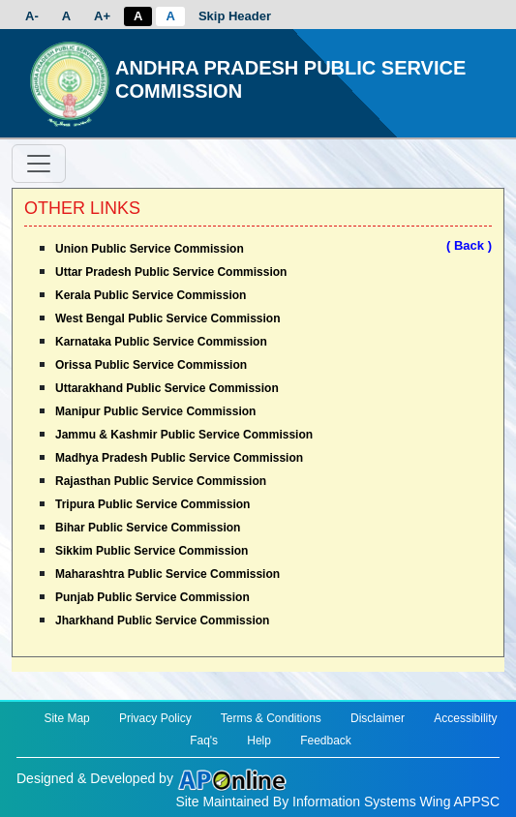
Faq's (204, 740)
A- (32, 16)
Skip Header (234, 16)
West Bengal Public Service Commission (168, 318)
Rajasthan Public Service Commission (160, 481)
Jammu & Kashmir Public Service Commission (184, 434)
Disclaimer (377, 718)
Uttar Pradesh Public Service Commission (171, 272)
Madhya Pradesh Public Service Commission (179, 458)
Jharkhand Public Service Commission (162, 620)
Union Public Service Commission (149, 249)
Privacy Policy (155, 718)
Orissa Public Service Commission (151, 365)
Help (259, 740)
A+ (102, 16)
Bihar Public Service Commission (147, 527)
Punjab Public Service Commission (152, 597)
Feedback (325, 740)
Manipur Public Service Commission (155, 411)
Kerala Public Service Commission (150, 295)
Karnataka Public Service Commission (161, 341)
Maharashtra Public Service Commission (167, 574)
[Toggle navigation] (39, 163)
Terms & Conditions (271, 718)
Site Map (66, 718)
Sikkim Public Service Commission (151, 551)
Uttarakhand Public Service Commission (167, 388)
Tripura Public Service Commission (152, 504)
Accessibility (465, 718)
